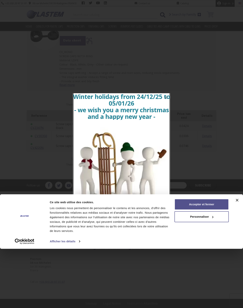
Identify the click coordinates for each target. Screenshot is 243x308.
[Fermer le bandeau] (237, 259)
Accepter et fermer (201, 263)
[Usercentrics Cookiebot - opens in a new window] (24, 300)
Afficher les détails (62, 300)
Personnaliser (201, 275)
